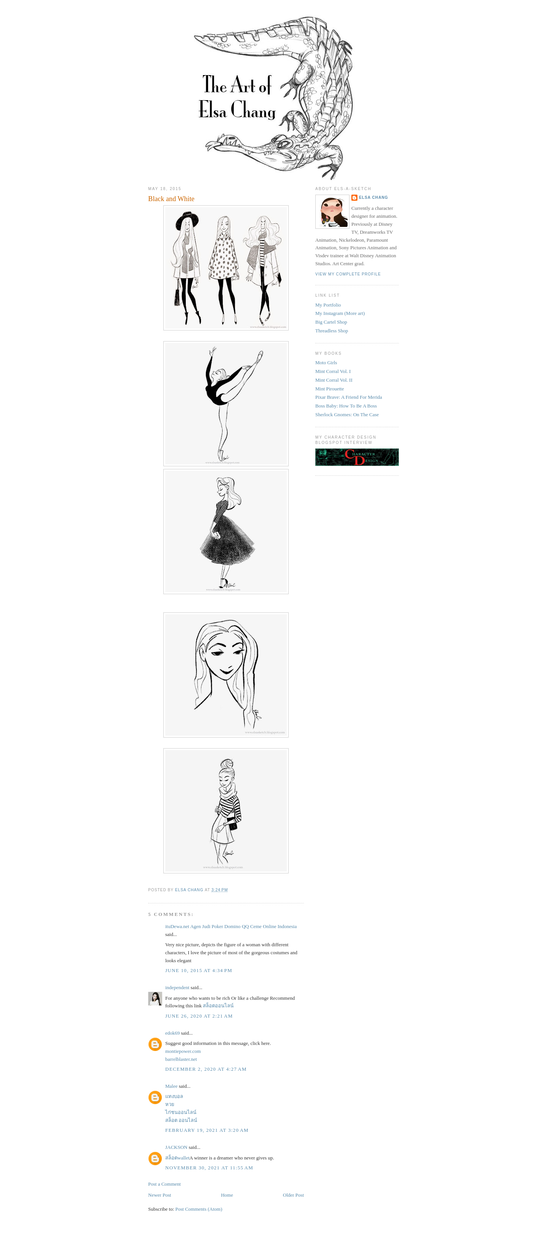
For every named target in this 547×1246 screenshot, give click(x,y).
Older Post (293, 1195)
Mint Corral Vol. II (334, 380)
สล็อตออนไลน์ (218, 1005)
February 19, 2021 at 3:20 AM (207, 1130)
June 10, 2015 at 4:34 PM (198, 970)
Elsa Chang (373, 197)
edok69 (172, 1033)
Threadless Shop (331, 331)
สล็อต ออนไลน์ (181, 1120)
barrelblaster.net (181, 1059)
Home (227, 1195)
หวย (169, 1104)
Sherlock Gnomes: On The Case (347, 414)
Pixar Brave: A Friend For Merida (348, 397)
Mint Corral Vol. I (333, 371)
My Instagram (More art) (340, 313)
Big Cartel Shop (331, 322)
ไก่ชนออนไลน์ (180, 1112)
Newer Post (159, 1195)
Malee (171, 1086)
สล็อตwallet (177, 1158)
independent (177, 987)
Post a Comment (164, 1184)
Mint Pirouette (329, 389)
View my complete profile (348, 274)
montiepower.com (183, 1051)
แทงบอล (174, 1096)
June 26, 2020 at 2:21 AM (199, 1016)
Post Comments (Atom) (199, 1209)
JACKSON (176, 1147)
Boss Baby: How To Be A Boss (346, 406)
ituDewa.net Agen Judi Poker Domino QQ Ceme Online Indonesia (231, 926)
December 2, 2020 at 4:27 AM (206, 1069)
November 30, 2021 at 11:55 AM (209, 1167)
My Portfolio (328, 305)
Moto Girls (326, 362)
